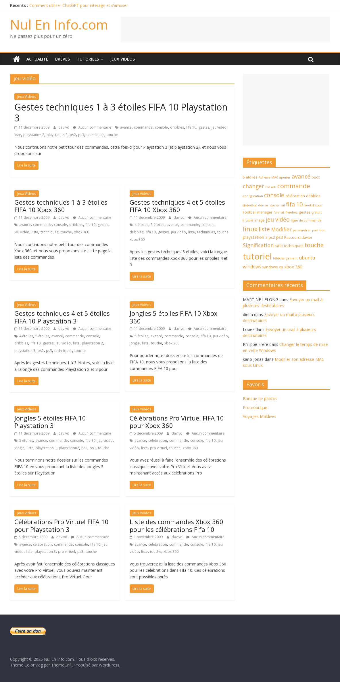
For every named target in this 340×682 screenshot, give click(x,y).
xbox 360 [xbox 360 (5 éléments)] (293, 267)
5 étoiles (157, 224)
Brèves (62, 59)
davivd (64, 127)
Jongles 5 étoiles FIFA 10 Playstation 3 (50, 422)
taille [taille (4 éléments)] (279, 245)
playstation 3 (57, 134)
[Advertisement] (225, 29)
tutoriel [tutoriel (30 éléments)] (257, 256)
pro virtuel (158, 447)
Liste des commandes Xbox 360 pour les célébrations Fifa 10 (176, 525)
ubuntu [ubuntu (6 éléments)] (307, 258)
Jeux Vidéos (122, 59)
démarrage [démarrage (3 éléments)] (266, 205)
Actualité (37, 59)
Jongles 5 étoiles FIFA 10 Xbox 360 (174, 317)
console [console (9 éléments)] (274, 195)
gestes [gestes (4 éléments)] (305, 212)
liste (17, 134)
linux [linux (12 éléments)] (250, 229)
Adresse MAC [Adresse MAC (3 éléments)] (268, 177)
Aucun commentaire (92, 127)
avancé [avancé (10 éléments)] (301, 176)
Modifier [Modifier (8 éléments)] (281, 229)
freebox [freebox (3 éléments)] (291, 212)
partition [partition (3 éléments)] (318, 230)
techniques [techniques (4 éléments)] (293, 245)
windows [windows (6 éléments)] (252, 267)
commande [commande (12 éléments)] (293, 186)
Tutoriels (88, 59)
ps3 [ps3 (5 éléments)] (279, 237)
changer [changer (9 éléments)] (253, 186)
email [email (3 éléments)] (280, 205)
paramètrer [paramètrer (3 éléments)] (302, 230)
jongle (135, 343)
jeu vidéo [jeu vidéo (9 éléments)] (278, 219)
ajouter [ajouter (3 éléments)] (285, 177)
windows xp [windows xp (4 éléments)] (272, 267)
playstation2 (69, 447)
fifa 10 (191, 127)
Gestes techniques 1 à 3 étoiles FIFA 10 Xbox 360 (60, 206)
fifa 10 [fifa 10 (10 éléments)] (294, 204)
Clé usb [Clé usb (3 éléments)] (270, 187)
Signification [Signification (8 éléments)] (258, 245)
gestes (204, 127)
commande (143, 127)
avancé (126, 127)
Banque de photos (260, 398)
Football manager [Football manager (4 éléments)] (257, 212)
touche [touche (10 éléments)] (314, 245)
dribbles (177, 127)
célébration (157, 440)
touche (112, 134)
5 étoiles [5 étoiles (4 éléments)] (250, 177)
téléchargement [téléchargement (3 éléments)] (285, 258)
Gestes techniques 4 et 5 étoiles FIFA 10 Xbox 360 (177, 206)
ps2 (73, 134)
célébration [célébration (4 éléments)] (295, 195)
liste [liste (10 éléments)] (264, 229)
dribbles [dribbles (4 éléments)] (313, 195)
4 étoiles (141, 224)
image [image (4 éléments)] (259, 220)
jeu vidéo (219, 127)
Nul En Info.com (59, 24)
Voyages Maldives (259, 416)
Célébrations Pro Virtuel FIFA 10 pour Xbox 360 (177, 422)
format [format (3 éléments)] (279, 212)
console (161, 127)
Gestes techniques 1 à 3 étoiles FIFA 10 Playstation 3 (121, 112)
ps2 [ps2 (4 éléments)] (272, 237)
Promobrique (255, 407)
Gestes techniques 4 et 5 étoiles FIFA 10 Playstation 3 (62, 317)
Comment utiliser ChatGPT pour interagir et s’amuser (78, 5)
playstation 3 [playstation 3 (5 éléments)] (255, 237)
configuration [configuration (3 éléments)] (253, 196)
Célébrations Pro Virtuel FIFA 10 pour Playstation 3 (61, 525)
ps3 (81, 134)
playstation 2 (33, 134)
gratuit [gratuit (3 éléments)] (317, 212)
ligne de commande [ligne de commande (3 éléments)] (306, 220)
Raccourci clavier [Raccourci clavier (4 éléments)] (298, 237)
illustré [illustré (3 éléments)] (248, 220)
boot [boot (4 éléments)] (316, 177)
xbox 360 (81, 232)
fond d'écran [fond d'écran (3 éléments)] (313, 205)
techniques (95, 134)
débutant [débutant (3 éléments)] (250, 205)
